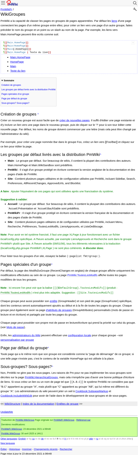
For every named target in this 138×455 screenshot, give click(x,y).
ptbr (91, 437)
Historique (14, 447)
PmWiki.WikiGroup (24, 418)
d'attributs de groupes (59, 308)
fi (55, 437)
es (51, 437)
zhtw (129, 437)
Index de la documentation (38, 402)
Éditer (4, 447)
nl (79, 437)
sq (105, 437)
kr (69, 437)
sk (102, 437)
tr (115, 437)
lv (74, 437)
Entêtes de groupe (67, 402)
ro (95, 437)
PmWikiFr (6, 9)
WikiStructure (12, 402)
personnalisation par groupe (17, 338)
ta (111, 437)
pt (87, 437)
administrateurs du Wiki (26, 334)
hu (60, 437)
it (65, 437)
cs (36, 437)
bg (30, 437)
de (42, 437)
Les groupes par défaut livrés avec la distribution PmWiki (28, 89)
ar (27, 437)
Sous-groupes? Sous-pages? (15, 103)
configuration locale (79, 334)
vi (120, 437)
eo (48, 437)
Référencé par (83, 418)
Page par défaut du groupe (14, 98)
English (22, 437)
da (39, 437)
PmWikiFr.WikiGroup (64, 418)
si (99, 437)
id (63, 437)
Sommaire (9, 80)
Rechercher (66, 447)
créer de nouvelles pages (74, 120)
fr (57, 437)
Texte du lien (17, 70)
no (82, 437)
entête (53, 299)
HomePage (17, 61)
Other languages (9, 437)
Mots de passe (15, 326)
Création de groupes (11, 85)
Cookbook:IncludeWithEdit (16, 394)
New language (8, 442)
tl (112, 437)
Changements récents (46, 447)
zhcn (123, 437)
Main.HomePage (20, 57)
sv (108, 437)
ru (97, 437)
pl (85, 437)
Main (13, 66)
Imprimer (27, 447)
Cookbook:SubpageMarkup (91, 389)
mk (76, 437)
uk (117, 437)
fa (54, 437)
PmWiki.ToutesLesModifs (82, 274)
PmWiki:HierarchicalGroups (41, 376)
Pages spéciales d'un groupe (15, 94)
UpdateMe (7, 410)
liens (114, 20)
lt (71, 437)
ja (67, 437)
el (45, 437)
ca (33, 437)
